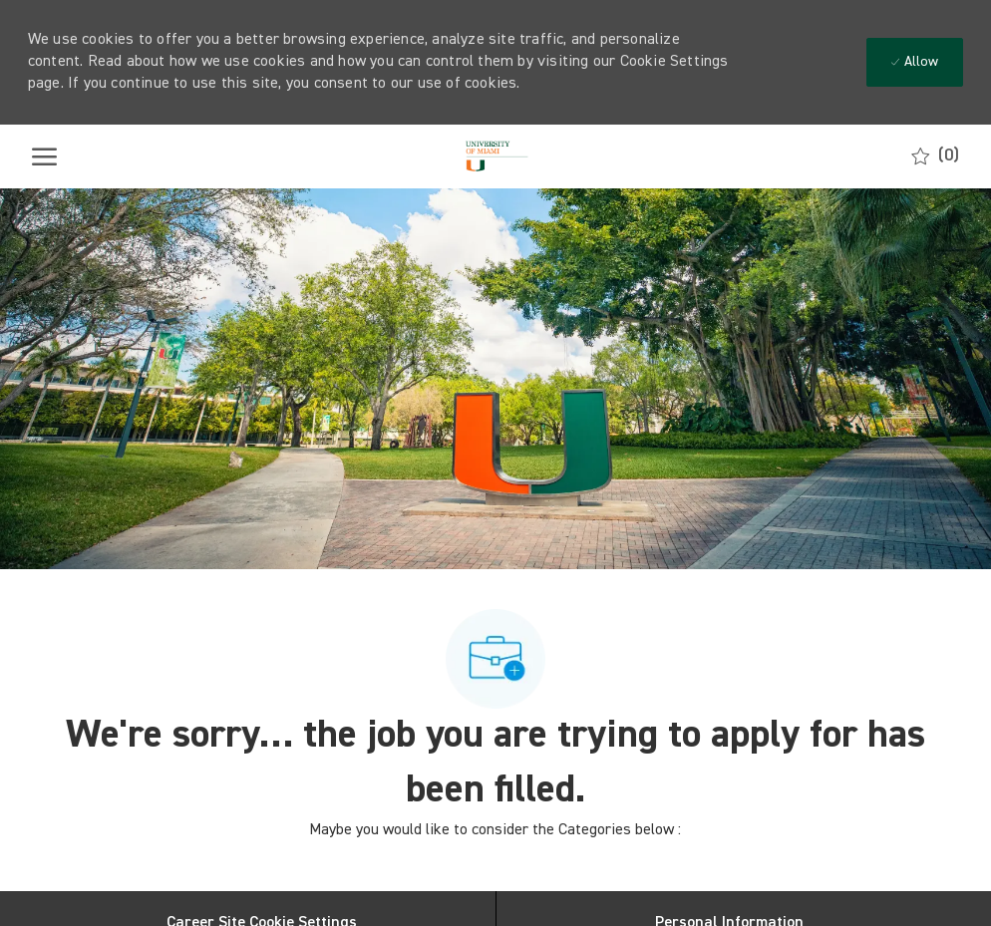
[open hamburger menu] (44, 156)
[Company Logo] (493, 156)
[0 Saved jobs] (935, 156)
